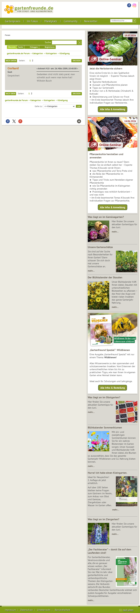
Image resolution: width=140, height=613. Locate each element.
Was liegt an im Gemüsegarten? (106, 217)
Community (71, 21)
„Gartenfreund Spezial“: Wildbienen (110, 350)
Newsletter (91, 21)
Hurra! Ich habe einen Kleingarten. (107, 472)
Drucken (76, 60)
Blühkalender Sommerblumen (105, 427)
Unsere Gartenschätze (100, 247)
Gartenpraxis (12, 21)
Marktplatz (50, 21)
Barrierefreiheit (62, 609)
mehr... (91, 600)
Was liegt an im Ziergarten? (103, 519)
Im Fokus (32, 21)
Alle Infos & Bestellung (112, 387)
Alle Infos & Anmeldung (112, 109)
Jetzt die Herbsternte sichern (106, 68)
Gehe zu (38, 106)
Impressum (10, 609)
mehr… (115, 231)
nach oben (128, 609)
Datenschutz (26, 609)
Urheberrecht (43, 609)
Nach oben (10, 93)
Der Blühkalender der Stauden (105, 277)
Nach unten (11, 60)
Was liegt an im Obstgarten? (104, 397)
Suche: (48, 42)
